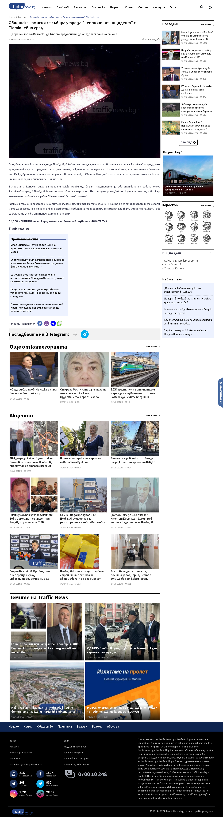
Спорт (143, 7)
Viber (46, 323)
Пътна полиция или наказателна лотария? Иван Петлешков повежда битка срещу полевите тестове (45, 648)
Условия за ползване (21, 752)
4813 (77, 468)
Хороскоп (170, 205)
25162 (27, 471)
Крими (129, 7)
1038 (203, 133)
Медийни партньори (75, 747)
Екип (66, 741)
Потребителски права (76, 758)
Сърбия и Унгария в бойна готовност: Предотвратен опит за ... (186, 332)
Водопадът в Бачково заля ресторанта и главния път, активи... (188, 322)
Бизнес (115, 7)
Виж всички (151, 346)
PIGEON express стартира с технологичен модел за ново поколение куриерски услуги (122, 710)
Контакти (15, 758)
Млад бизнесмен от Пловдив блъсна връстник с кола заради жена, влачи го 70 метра (197, 38)
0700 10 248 (92, 774)
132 (203, 61)
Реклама (14, 747)
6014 (128, 468)
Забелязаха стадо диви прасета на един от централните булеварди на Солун (196, 110)
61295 (182, 193)
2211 (128, 584)
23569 (77, 527)
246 (127, 402)
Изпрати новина (220, 392)
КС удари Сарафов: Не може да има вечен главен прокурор (33, 391)
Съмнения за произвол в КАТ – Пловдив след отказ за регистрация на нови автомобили (83, 519)
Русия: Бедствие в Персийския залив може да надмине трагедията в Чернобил (195, 128)
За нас (13, 741)
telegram (53, 323)
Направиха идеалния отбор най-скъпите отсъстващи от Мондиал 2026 (196, 54)
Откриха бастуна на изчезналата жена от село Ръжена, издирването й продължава (83, 393)
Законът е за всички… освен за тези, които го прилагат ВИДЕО (133, 460)
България (80, 7)
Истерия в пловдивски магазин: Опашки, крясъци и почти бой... (187, 300)
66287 (29, 717)
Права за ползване (74, 752)
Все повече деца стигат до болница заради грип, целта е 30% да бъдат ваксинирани (131, 575)
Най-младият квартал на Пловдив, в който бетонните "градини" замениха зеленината (43, 710)
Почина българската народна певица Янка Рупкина (80, 460)
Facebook (40, 323)
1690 (27, 584)
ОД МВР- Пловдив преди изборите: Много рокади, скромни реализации (122, 650)
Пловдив (62, 7)
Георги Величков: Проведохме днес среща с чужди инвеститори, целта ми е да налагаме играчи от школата (30, 575)
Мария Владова (152, 39)
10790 (104, 657)
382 (26, 399)
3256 (77, 584)
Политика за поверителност (26, 764)
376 (203, 97)
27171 (29, 657)
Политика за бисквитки (77, 764)
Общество (45, 726)
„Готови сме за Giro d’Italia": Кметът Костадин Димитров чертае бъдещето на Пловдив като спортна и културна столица (132, 519)
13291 (104, 717)
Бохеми (97, 726)
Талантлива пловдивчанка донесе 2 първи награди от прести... (188, 311)
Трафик (82, 726)
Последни (170, 24)
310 (203, 79)
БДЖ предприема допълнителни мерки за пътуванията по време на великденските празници (133, 393)
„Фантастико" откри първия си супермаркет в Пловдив (184, 188)
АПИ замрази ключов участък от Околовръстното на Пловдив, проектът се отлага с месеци (32, 462)
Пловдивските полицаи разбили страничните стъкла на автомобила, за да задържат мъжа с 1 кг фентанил (82, 575)
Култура (159, 7)
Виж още (188, 142)
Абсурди (113, 726)
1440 (203, 43)
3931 (27, 527)
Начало (46, 7)
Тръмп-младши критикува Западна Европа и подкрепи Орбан (196, 72)
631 (203, 115)
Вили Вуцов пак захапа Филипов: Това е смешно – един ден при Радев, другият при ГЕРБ (31, 519)
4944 (128, 527)
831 (77, 402)
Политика (98, 7)
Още (173, 7)
